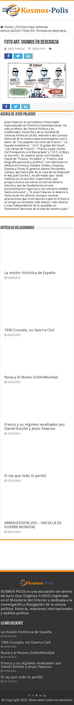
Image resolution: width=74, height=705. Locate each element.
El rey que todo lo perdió (25, 476)
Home (6, 27)
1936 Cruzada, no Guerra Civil (29, 330)
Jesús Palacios (16, 48)
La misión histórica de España (29, 273)
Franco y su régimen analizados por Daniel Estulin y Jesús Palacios (34, 426)
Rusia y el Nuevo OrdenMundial (31, 377)
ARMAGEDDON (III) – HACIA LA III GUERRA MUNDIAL (32, 525)
